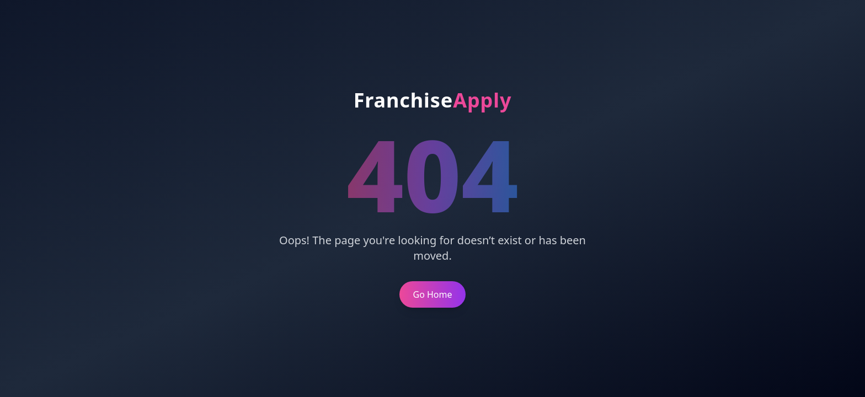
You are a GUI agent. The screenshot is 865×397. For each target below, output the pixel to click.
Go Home (432, 294)
